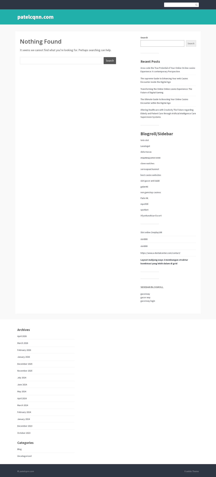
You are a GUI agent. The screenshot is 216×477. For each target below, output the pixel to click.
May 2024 (21, 391)
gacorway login (148, 300)
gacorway (145, 293)
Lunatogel (145, 146)
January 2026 (23, 356)
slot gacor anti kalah (150, 180)
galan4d (144, 186)
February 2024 (24, 412)
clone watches (147, 163)
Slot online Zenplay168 (151, 232)
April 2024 (22, 398)
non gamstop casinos (151, 192)
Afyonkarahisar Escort (151, 215)
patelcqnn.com (35, 17)
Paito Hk (144, 198)
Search (144, 37)
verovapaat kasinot (150, 169)
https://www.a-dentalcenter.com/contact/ (160, 253)
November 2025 (24, 370)
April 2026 (22, 336)
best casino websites (151, 175)
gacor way (145, 297)
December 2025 (24, 363)
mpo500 (144, 204)
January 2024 (23, 419)
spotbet (144, 209)
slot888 (144, 239)
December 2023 (24, 425)
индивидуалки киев (150, 157)
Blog (19, 449)
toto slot (145, 140)
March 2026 (22, 343)
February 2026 (24, 350)
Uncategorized (24, 456)
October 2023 (23, 432)
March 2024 (22, 405)
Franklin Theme (191, 471)
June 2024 (22, 384)
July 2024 (21, 377)
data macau (146, 151)
